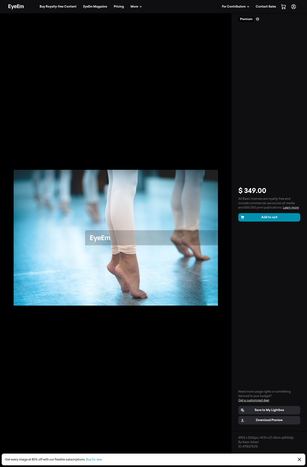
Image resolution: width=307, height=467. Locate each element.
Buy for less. (94, 459)
